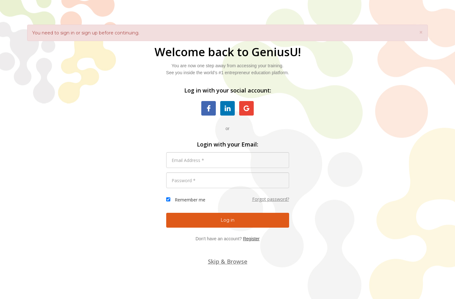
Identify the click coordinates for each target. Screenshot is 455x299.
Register (251, 238)
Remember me (190, 200)
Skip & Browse (227, 261)
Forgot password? (270, 199)
